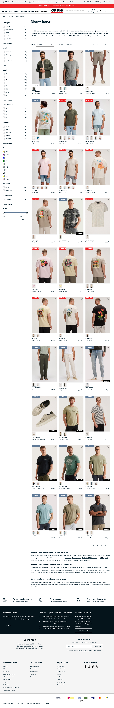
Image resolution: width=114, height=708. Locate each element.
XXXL (7, 92)
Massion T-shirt (36, 291)
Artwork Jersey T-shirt (38, 488)
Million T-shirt (63, 340)
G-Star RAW (72, 36)
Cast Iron (55, 36)
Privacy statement (8, 703)
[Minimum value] (6, 219)
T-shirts (8, 26)
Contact (8, 626)
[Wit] (15, 170)
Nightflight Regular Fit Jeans (93, 389)
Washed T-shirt (63, 93)
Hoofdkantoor (34, 671)
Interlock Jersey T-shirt (92, 488)
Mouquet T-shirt (63, 291)
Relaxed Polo (89, 537)
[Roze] (15, 179)
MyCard (5, 682)
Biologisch (9, 199)
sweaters (34, 33)
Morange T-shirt (90, 192)
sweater (72, 570)
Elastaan (8, 138)
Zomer (8, 187)
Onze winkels (34, 669)
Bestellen (5, 666)
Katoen (8, 126)
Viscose (8, 129)
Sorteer (33, 44)
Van (4, 216)
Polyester (8, 132)
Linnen (8, 135)
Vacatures (33, 674)
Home (5, 16)
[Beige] (15, 164)
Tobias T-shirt (89, 242)
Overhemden (9, 29)
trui (68, 570)
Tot (21, 216)
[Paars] (15, 155)
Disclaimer (20, 703)
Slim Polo (34, 537)
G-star (59, 674)
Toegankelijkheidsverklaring (11, 687)
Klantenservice (34, 666)
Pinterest (97, 666)
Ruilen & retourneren (9, 674)
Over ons (32, 677)
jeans (93, 31)
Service (97, 1)
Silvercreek (80, 36)
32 (6, 108)
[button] (55, 52)
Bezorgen (6, 671)
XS (6, 74)
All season (9, 190)
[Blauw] (15, 158)
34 (6, 114)
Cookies (46, 703)
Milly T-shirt (89, 340)
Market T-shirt (89, 291)
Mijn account (6, 679)
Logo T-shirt (62, 143)
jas (65, 570)
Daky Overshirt (36, 93)
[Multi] (15, 152)
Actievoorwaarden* (8, 677)
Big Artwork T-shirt (64, 488)
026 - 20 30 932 (107, 1)
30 (6, 111)
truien (103, 31)
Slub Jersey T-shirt (64, 242)
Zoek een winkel (83, 630)
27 (6, 95)
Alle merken (60, 685)
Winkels (89, 1)
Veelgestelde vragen (9, 690)
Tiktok (93, 666)
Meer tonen (8, 43)
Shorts (7, 32)
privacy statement (89, 650)
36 (6, 117)
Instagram (89, 666)
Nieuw (11, 16)
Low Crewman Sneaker (38, 439)
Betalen (5, 669)
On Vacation (9, 61)
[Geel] (15, 176)
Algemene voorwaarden (33, 703)
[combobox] (77, 10)
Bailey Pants (35, 389)
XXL (7, 89)
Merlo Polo (88, 439)
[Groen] (15, 161)
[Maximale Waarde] (24, 219)
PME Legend (89, 36)
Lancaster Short (90, 93)
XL (6, 86)
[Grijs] (15, 167)
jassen (97, 31)
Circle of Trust (61, 682)
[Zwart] (15, 173)
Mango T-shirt (36, 242)
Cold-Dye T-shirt (63, 439)
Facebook (85, 666)
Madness (59, 677)
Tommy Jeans (63, 36)
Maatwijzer (6, 685)
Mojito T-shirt (36, 143)
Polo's (7, 36)
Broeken (8, 39)
